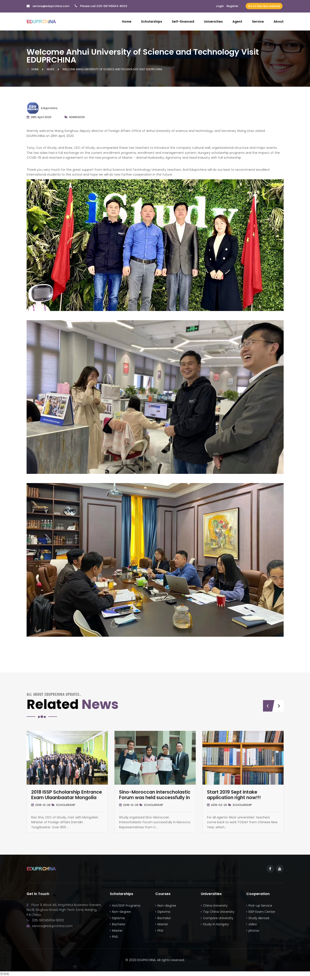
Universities (213, 21)
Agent (237, 21)
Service (258, 21)
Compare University (218, 917)
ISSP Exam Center (261, 911)
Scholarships (151, 21)
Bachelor (118, 924)
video (252, 924)
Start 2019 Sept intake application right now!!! (234, 794)
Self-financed (183, 21)
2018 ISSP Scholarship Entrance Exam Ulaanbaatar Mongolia (66, 794)
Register (232, 6)
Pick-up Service (260, 905)
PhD (115, 936)
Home (126, 21)
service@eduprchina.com (51, 6)
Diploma (118, 917)
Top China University (218, 911)
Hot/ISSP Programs (126, 905)
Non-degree (121, 911)
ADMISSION (77, 117)
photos (253, 930)
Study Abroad (258, 917)
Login (220, 6)
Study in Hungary (216, 924)
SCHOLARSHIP (65, 805)
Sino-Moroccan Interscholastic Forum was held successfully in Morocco (154, 797)
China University (215, 905)
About (279, 21)
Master (117, 930)
